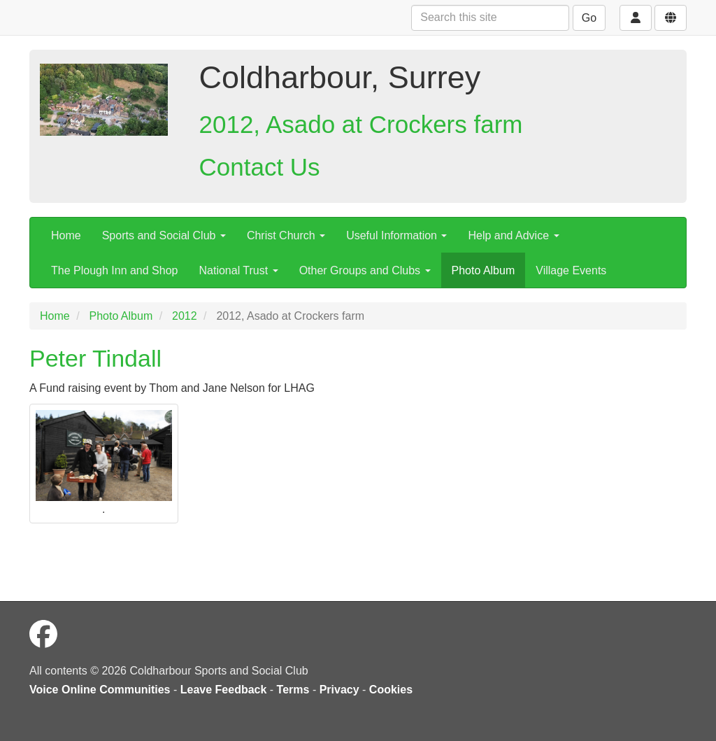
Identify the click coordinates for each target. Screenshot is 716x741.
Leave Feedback (223, 690)
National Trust (238, 270)
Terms (293, 690)
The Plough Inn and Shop (114, 270)
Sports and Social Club (164, 235)
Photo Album (483, 270)
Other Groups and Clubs (365, 270)
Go (589, 18)
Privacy (339, 690)
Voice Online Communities (100, 690)
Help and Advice (513, 235)
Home (66, 235)
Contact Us (259, 167)
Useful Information (396, 235)
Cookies (391, 690)
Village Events (571, 270)
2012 (184, 316)
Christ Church (286, 235)
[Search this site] (490, 18)
